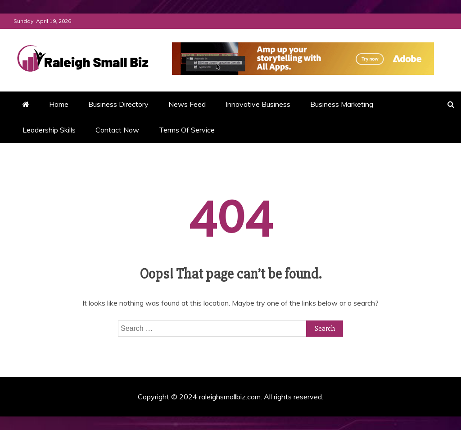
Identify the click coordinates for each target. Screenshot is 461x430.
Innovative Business (258, 104)
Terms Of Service (187, 129)
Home (58, 104)
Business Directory (118, 104)
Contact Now (117, 129)
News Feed (187, 104)
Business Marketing (341, 104)
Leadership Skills (49, 129)
